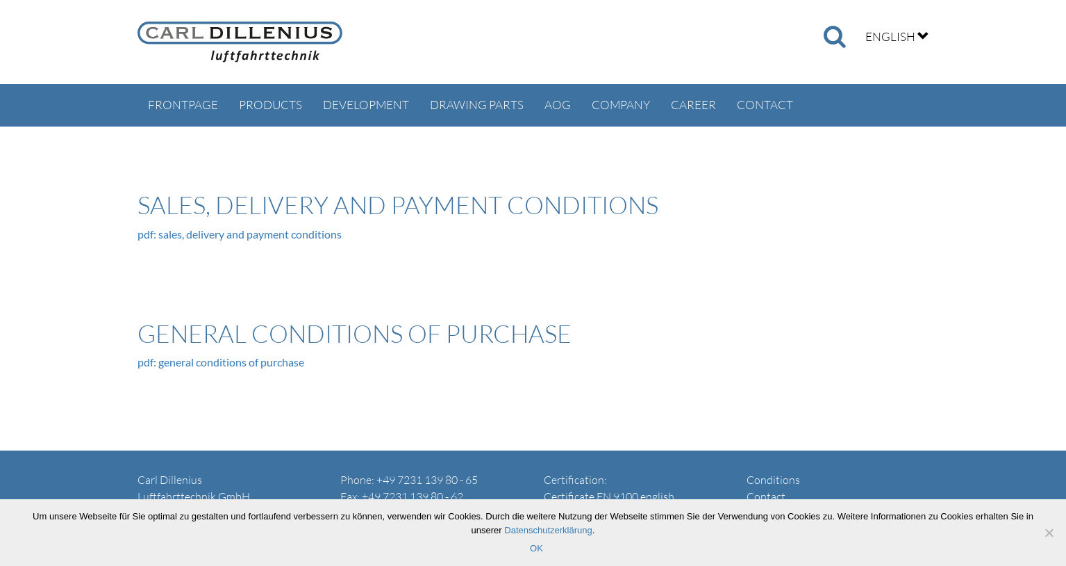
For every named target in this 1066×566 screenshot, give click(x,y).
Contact (765, 104)
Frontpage (183, 104)
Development (366, 104)
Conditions (773, 480)
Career (693, 104)
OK (536, 548)
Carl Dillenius (240, 42)
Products (270, 104)
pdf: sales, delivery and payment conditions (240, 234)
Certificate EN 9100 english (609, 496)
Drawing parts (477, 104)
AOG (557, 104)
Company (621, 104)
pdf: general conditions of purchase (221, 362)
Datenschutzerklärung (548, 530)
